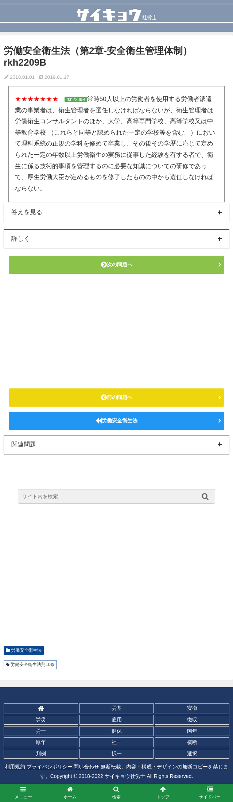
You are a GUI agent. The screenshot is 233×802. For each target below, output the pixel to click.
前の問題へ (116, 397)
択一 (117, 753)
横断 (192, 742)
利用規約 (15, 767)
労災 (41, 719)
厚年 (41, 742)
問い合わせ (86, 767)
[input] (116, 496)
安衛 (192, 708)
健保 (117, 731)
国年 (192, 731)
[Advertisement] (116, 331)
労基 (117, 708)
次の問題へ (116, 264)
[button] (207, 496)
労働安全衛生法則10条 (33, 664)
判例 (41, 753)
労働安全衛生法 (116, 420)
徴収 (192, 719)
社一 (117, 742)
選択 (192, 753)
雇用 (117, 719)
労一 (41, 731)
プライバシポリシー (50, 767)
